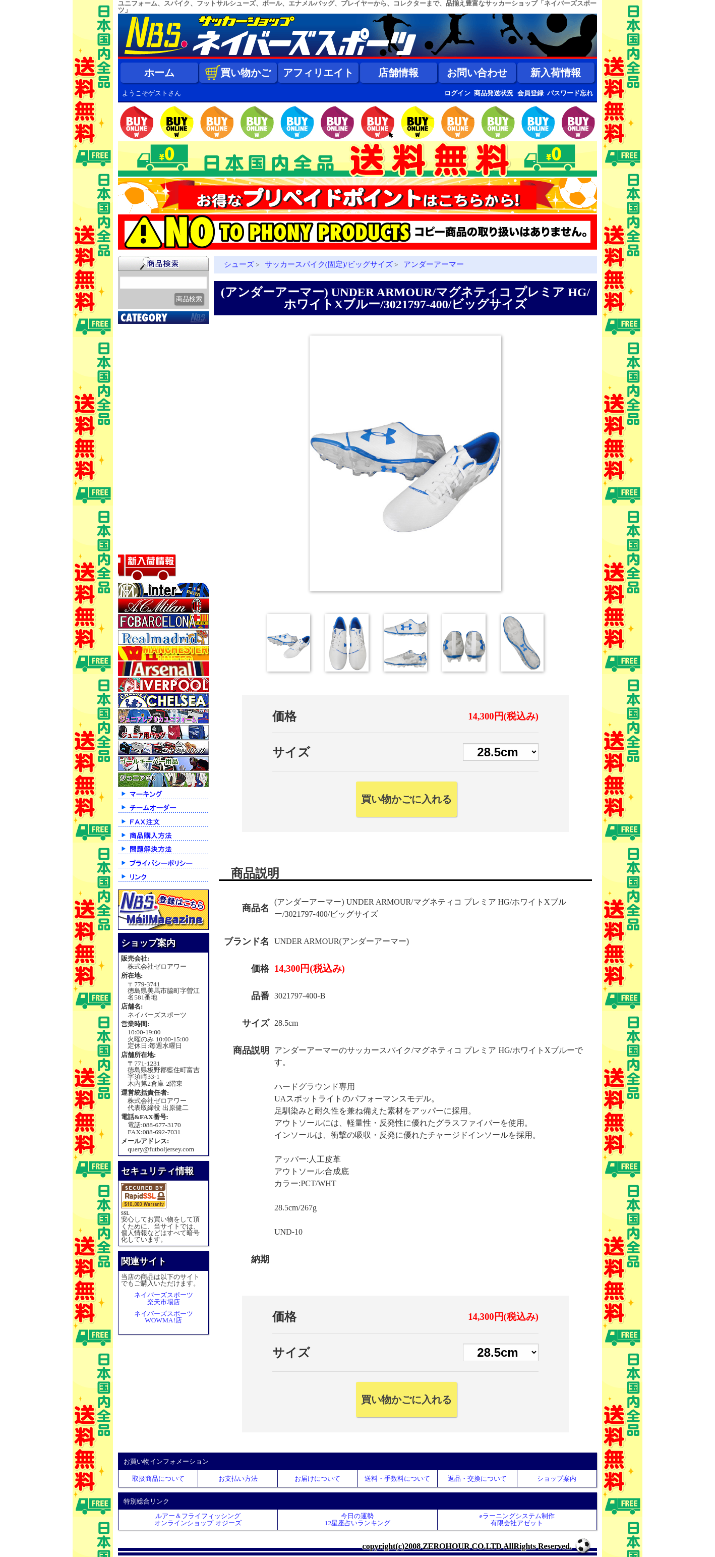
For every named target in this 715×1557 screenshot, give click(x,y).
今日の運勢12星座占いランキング (357, 1519)
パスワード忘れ (570, 93)
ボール (134, 519)
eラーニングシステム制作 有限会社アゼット (517, 1519)
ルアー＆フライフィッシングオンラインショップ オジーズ (197, 1519)
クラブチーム (145, 380)
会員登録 (530, 93)
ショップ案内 (556, 1478)
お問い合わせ (477, 72)
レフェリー (142, 456)
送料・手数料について (397, 1478)
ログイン (457, 93)
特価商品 (138, 544)
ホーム (159, 72)
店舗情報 (398, 72)
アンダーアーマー (433, 264)
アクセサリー (145, 532)
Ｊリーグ (138, 393)
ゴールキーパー (149, 443)
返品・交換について (477, 1478)
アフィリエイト (318, 72)
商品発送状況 (493, 93)
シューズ (138, 494)
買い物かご (238, 72)
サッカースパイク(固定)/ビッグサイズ (329, 264)
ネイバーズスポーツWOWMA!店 (163, 1317)
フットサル (142, 418)
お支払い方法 (238, 1478)
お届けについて (317, 1478)
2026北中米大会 (149, 330)
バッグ (134, 507)
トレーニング (145, 431)
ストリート (142, 481)
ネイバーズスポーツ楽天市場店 (163, 1298)
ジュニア (138, 469)
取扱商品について (158, 1478)
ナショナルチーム (153, 406)
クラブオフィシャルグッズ (164, 356)
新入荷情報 (555, 72)
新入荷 (134, 343)
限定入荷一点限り (153, 368)
